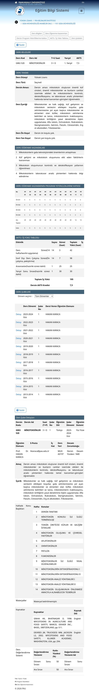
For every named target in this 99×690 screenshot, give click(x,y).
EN (83, 2)
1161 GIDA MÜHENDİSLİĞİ (64, 23)
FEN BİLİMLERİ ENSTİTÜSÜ (45, 20)
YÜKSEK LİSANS (26, 20)
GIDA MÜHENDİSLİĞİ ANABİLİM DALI (37, 23)
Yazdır (20, 45)
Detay (18, 314)
